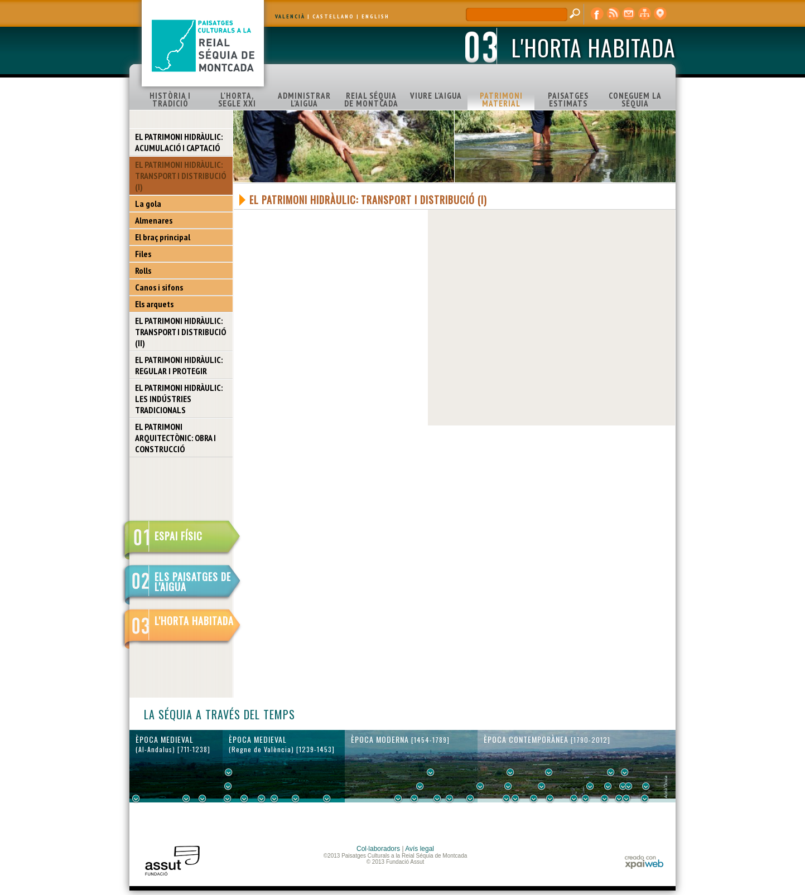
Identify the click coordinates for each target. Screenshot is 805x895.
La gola (148, 203)
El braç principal (162, 237)
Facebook (597, 14)
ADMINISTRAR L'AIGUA (304, 99)
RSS (613, 14)
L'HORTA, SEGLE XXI (237, 99)
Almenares (153, 220)
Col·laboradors (378, 849)
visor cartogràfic (660, 14)
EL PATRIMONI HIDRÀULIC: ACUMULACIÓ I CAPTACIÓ (179, 142)
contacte (628, 14)
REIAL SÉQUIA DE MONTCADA (371, 99)
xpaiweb (644, 862)
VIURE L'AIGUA (436, 95)
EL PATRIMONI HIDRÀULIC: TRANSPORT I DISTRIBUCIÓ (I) (180, 175)
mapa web (644, 14)
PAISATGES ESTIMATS (568, 99)
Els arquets (154, 303)
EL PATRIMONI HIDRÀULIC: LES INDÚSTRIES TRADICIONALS (179, 398)
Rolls (143, 270)
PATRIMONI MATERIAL (501, 99)
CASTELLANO (333, 16)
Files (143, 253)
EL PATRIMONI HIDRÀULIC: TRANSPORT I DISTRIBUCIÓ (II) (180, 332)
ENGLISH (375, 16)
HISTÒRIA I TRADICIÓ (170, 99)
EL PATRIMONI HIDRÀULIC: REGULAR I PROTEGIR (179, 365)
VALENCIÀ (290, 16)
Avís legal (419, 849)
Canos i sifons (159, 287)
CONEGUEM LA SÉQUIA (635, 99)
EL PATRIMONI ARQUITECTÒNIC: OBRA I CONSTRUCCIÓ (175, 437)
